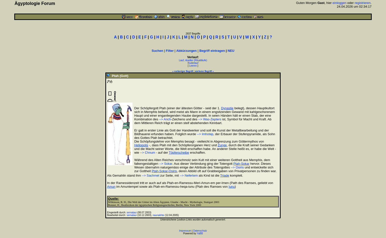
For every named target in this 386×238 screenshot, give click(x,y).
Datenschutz (200, 230)
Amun (111, 186)
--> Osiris (237, 167)
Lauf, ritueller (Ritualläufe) (193, 60)
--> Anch (165, 119)
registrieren (362, 3)
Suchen (157, 51)
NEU (231, 51)
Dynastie (227, 108)
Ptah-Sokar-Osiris (164, 171)
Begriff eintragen (212, 51)
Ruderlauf (193, 63)
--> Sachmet (150, 175)
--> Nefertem (189, 175)
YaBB (200, 233)
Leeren (193, 65)
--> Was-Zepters (209, 119)
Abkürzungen (186, 51)
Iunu (232, 186)
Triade (224, 175)
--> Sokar (165, 163)
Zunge (222, 145)
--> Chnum (147, 152)
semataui (132, 212)
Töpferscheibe (179, 152)
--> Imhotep (205, 134)
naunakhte (158, 215)
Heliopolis (141, 145)
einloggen (339, 3)
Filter (170, 51)
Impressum (185, 230)
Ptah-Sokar (241, 163)
